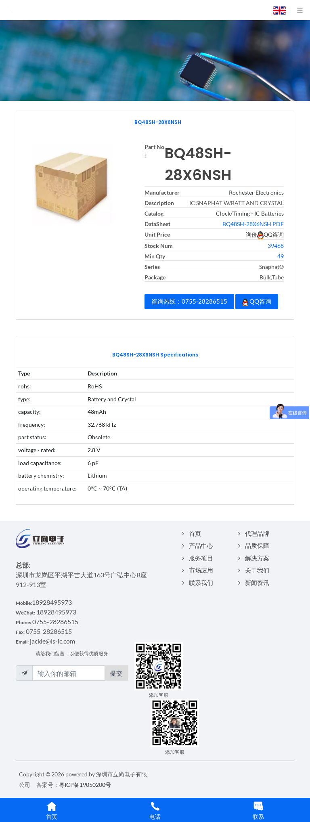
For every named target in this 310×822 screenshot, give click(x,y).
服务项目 (201, 558)
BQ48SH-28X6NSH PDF (253, 223)
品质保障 (257, 545)
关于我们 (257, 570)
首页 (195, 533)
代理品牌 (257, 533)
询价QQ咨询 (265, 234)
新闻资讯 (257, 582)
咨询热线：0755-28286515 (189, 301)
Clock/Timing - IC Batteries (250, 213)
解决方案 (257, 558)
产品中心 (201, 545)
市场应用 (201, 570)
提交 (116, 673)
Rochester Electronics (256, 192)
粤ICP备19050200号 (85, 784)
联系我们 (201, 582)
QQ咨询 (256, 302)
